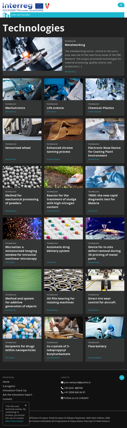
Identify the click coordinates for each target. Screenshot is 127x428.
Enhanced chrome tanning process (60, 149)
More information (14, 421)
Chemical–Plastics (101, 108)
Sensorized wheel (18, 148)
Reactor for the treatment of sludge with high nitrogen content (61, 201)
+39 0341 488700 (72, 388)
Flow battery (97, 346)
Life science (55, 108)
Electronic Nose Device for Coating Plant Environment (104, 151)
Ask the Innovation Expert (17, 394)
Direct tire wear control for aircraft (102, 300)
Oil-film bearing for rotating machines (61, 300)
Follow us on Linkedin (74, 398)
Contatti (7, 399)
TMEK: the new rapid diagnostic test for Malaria (103, 199)
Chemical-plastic (94, 111)
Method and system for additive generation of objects (21, 302)
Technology (70, 41)
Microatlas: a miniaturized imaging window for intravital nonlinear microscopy (21, 252)
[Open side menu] (121, 5)
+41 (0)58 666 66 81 (73, 392)
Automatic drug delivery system (58, 249)
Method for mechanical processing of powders (22, 199)
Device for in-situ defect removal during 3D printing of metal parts (104, 252)
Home (6, 381)
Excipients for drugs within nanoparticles (20, 348)
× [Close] (25, 405)
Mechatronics (15, 108)
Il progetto (9, 386)
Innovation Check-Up (15, 390)
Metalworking (75, 45)
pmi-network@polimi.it (76, 382)
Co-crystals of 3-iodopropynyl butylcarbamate (58, 350)
